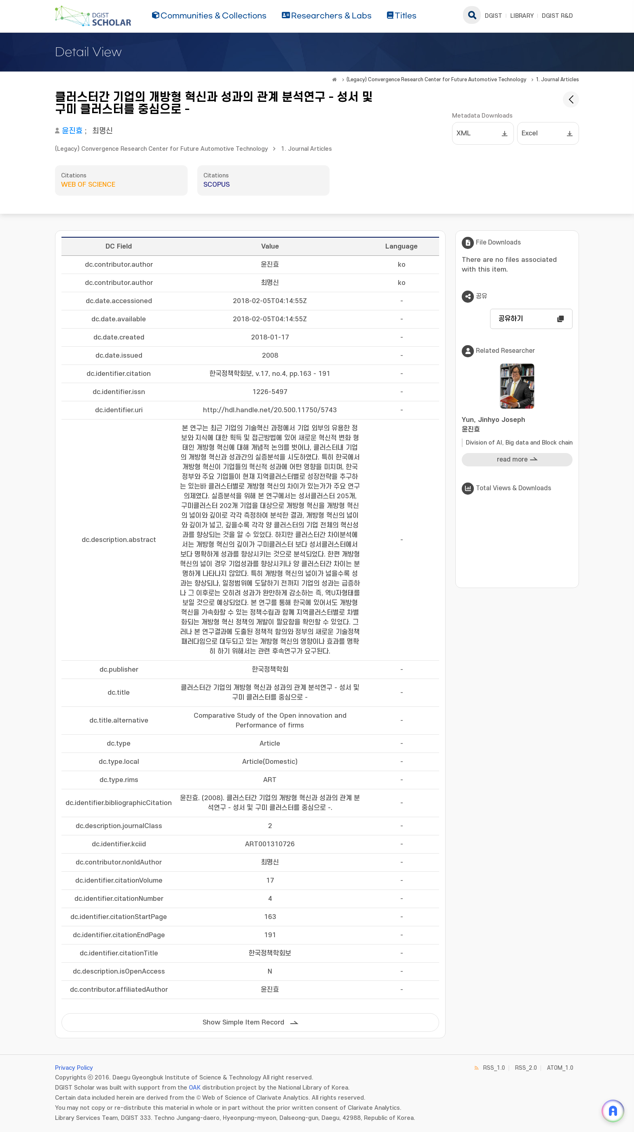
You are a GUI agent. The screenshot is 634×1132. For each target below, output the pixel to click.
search (472, 15)
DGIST (493, 16)
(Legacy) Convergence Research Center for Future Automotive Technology (436, 79)
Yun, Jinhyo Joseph (517, 425)
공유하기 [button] (511, 319)
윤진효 (72, 131)
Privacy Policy (74, 1068)
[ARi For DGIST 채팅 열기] (613, 1111)
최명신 (102, 131)
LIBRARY (522, 16)
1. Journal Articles (557, 79)
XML (463, 133)
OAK (195, 1087)
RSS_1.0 (494, 1068)
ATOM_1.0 (560, 1068)
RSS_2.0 (526, 1068)
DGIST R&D (557, 16)
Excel (530, 133)
